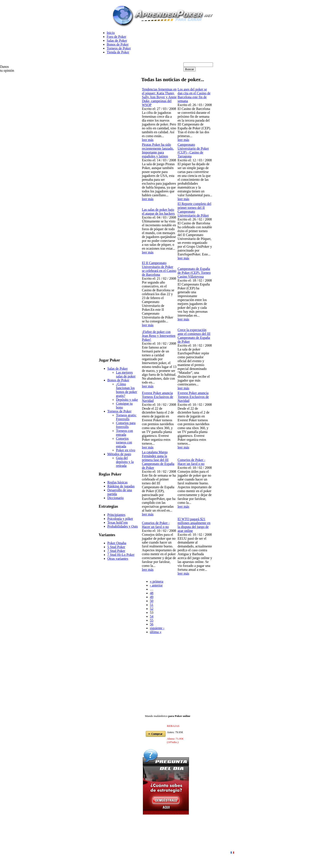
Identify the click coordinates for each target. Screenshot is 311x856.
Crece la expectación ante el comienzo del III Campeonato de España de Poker (194, 335)
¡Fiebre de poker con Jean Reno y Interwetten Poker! (158, 335)
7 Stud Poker (116, 551)
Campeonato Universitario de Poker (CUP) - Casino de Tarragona (193, 150)
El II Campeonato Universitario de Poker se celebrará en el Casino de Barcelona (159, 268)
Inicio (111, 33)
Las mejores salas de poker (126, 374)
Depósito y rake (127, 399)
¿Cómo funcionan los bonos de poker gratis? (126, 390)
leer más (148, 140)
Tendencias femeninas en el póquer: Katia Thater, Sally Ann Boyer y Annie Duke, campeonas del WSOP (159, 97)
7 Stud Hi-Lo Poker (121, 554)
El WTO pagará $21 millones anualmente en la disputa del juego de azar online (194, 525)
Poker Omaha (116, 543)
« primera (156, 581)
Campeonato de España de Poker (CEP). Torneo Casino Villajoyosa (194, 272)
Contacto (221, 852)
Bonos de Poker (118, 44)
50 (151, 601)
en (147, 852)
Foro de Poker (116, 36)
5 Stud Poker (116, 547)
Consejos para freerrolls (125, 425)
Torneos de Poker (119, 48)
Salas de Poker (117, 40)
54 (151, 616)
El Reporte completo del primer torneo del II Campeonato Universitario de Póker (194, 209)
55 (151, 620)
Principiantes (116, 515)
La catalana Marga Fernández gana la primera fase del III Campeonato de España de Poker (158, 459)
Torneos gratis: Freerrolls (126, 417)
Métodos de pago (119, 454)
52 (151, 608)
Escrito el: (149, 109)
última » (155, 632)
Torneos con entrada (124, 432)
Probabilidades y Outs (122, 526)
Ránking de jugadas (121, 486)
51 (151, 605)
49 (151, 597)
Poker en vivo (125, 450)
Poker (208, 852)
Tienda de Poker (118, 52)
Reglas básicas (117, 482)
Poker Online (161, 852)
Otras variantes (117, 558)
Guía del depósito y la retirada (125, 462)
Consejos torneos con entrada (124, 442)
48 (151, 593)
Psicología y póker (120, 518)
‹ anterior (156, 585)
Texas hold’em (117, 522)
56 (151, 624)
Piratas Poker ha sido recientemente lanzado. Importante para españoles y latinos (158, 150)
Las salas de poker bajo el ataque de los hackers (158, 211)
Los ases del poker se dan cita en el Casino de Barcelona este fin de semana (194, 95)
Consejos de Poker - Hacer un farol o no (191, 462)
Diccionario (115, 498)
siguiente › (157, 628)
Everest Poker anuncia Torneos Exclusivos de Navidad (157, 397)
